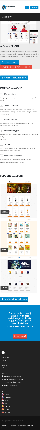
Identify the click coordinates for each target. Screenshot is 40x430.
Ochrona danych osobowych (18, 425)
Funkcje (4, 360)
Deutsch (7, 412)
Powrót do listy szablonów (14, 78)
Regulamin (4, 425)
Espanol (7, 409)
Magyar (7, 400)
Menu (34, 7)
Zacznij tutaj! (20, 336)
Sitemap (30, 425)
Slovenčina (8, 397)
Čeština (7, 394)
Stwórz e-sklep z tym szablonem (16, 67)
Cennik (3, 368)
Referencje (5, 363)
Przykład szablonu (10, 62)
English (7, 403)
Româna (7, 406)
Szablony (4, 365)
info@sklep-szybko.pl (14, 385)
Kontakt (4, 428)
